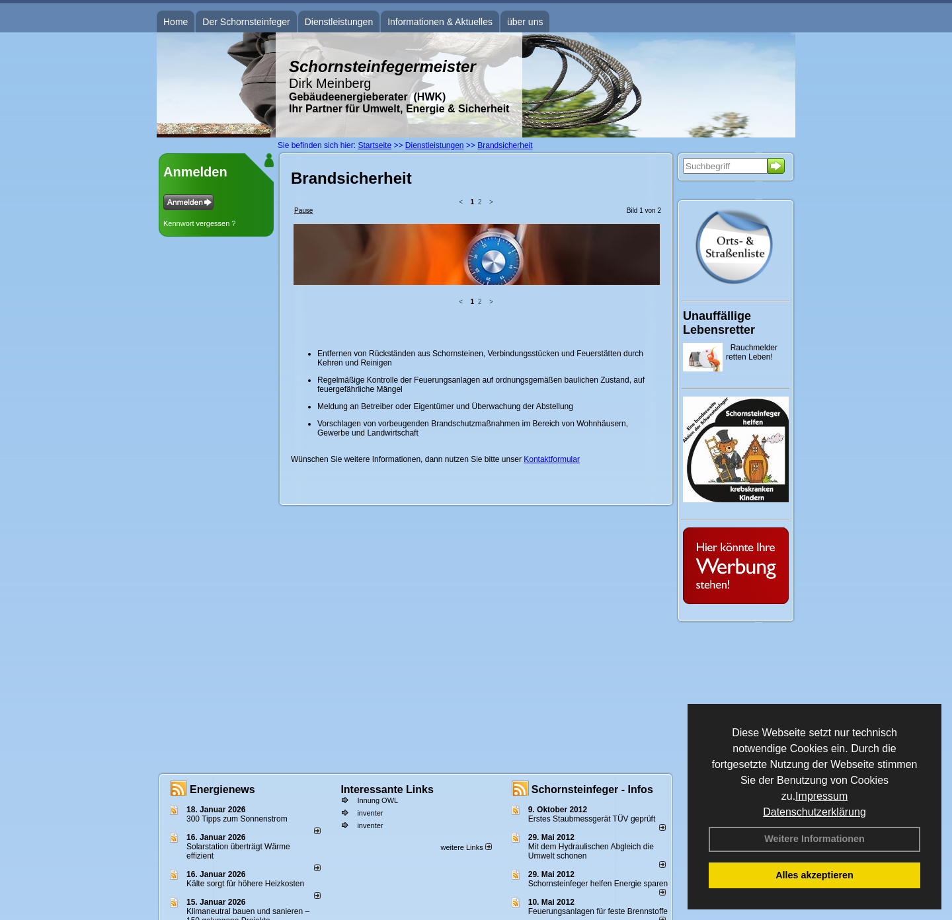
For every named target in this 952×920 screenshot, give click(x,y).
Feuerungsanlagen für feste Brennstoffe (598, 911)
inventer (370, 813)
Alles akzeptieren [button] (814, 875)
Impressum (821, 796)
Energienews (222, 789)
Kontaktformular (552, 357)
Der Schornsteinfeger (246, 22)
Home (175, 22)
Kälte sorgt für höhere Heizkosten (246, 883)
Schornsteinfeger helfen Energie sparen (598, 883)
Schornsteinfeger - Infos (592, 789)
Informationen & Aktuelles (440, 22)
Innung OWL (377, 800)
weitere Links (465, 847)
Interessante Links (387, 789)
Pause (303, 210)
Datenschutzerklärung (814, 812)
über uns (525, 22)
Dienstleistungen (339, 22)
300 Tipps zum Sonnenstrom (237, 819)
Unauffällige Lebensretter (719, 322)
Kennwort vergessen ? (199, 223)
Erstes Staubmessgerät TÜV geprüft (592, 819)
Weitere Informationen (814, 838)
